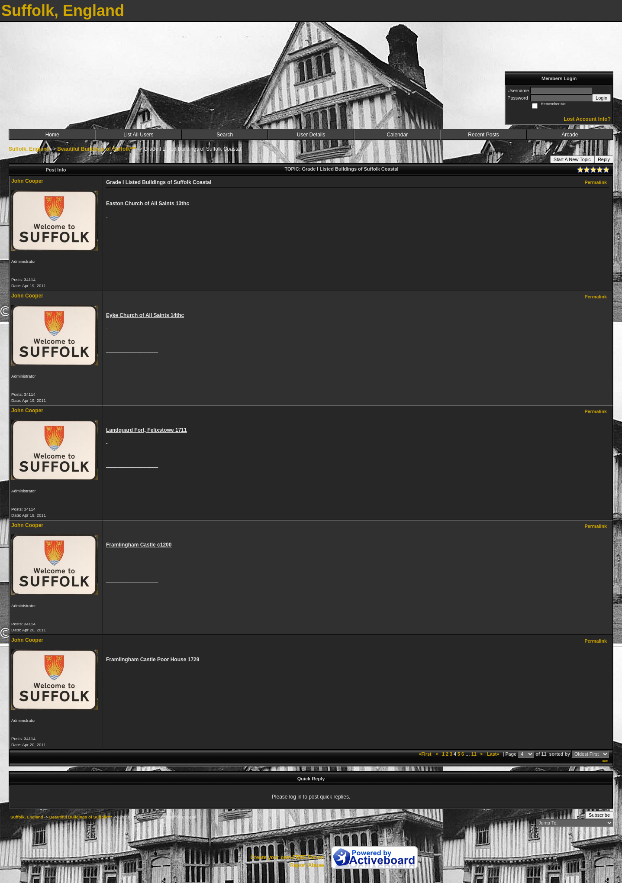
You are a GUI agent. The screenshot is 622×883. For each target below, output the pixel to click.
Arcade (569, 135)
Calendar (397, 135)
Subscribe (599, 815)
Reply (604, 159)
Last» (493, 754)
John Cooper (27, 181)
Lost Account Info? (587, 119)
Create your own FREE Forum (287, 857)
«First (425, 754)
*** (605, 761)
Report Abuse (307, 865)
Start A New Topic (572, 159)
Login (601, 97)
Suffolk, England (29, 149)
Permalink (595, 182)
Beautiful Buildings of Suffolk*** (96, 149)
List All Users (138, 135)
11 (474, 754)
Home (52, 135)
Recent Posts (483, 135)
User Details (311, 135)
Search (224, 135)
